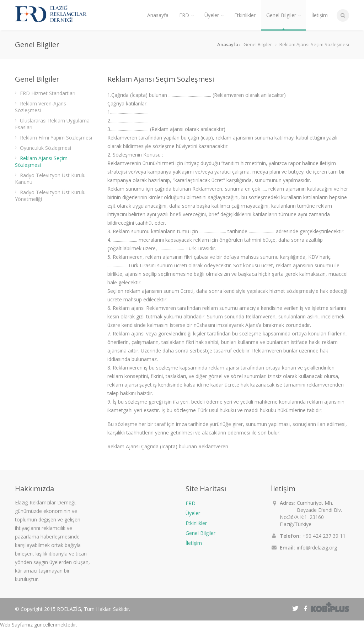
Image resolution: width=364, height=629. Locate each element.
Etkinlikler (196, 523)
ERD (191, 503)
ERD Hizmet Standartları (47, 93)
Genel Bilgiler (200, 533)
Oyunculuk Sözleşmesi (45, 147)
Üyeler (193, 513)
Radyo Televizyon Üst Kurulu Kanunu (50, 178)
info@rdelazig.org (317, 547)
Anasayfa (157, 15)
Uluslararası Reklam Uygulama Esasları (52, 124)
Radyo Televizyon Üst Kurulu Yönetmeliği (50, 195)
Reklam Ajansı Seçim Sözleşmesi (41, 161)
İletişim (194, 543)
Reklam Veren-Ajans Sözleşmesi (40, 107)
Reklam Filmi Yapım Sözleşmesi (56, 137)
